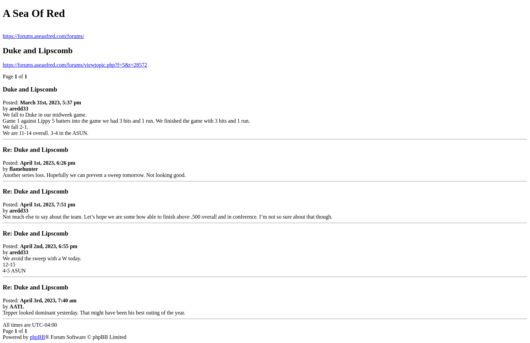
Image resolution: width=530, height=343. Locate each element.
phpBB (37, 337)
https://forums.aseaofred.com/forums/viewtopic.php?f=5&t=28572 (75, 65)
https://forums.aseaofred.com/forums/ (43, 36)
